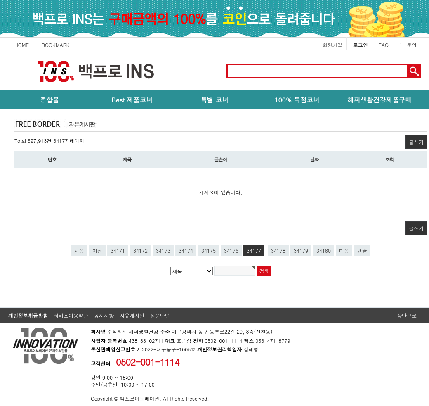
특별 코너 (214, 99)
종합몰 (49, 99)
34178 (278, 250)
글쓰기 (416, 141)
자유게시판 (132, 315)
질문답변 (160, 315)
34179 (301, 250)
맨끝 (362, 250)
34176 (231, 250)
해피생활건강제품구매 (379, 99)
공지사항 (104, 315)
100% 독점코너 (296, 99)
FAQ (384, 44)
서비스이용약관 (71, 315)
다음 (344, 250)
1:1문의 (408, 44)
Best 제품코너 (132, 99)
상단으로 (407, 315)
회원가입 (332, 44)
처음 (79, 250)
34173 (163, 250)
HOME (21, 44)
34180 (323, 250)
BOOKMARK (56, 44)
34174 (186, 250)
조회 (389, 159)
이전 (97, 250)
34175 (208, 250)
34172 (140, 250)
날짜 (314, 159)
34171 (118, 250)
